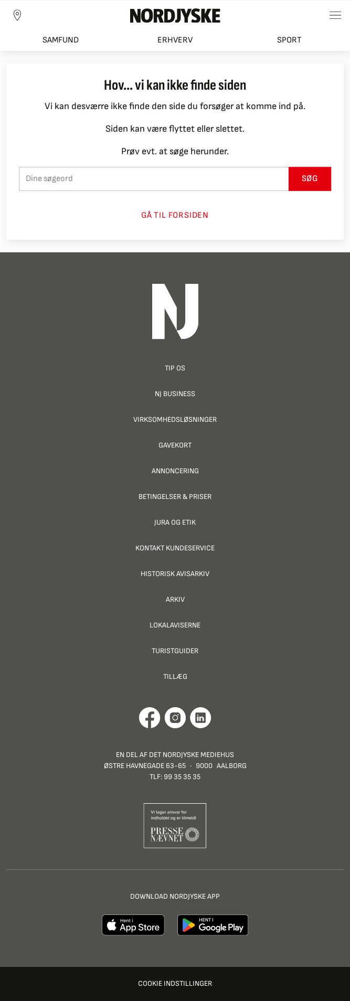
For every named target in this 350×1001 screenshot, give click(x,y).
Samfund (61, 40)
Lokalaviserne (175, 625)
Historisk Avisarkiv (175, 573)
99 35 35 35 (182, 776)
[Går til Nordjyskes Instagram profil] (175, 717)
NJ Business (175, 393)
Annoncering (175, 470)
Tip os (175, 368)
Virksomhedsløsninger (175, 419)
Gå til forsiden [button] (175, 215)
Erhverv (175, 40)
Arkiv (175, 599)
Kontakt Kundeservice (175, 548)
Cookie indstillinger (175, 983)
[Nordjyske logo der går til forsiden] (175, 15)
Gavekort (175, 445)
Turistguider (175, 650)
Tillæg (175, 676)
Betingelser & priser (175, 496)
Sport (289, 40)
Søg (310, 179)
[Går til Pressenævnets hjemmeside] (175, 825)
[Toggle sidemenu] (335, 15)
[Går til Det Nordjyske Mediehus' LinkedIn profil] (200, 717)
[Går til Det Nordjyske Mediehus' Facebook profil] (150, 717)
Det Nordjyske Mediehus (191, 754)
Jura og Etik (175, 522)
